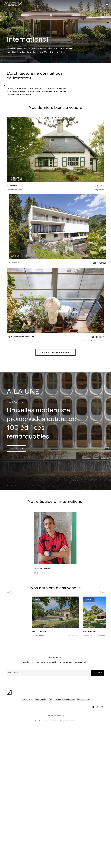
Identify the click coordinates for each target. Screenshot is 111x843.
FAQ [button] (50, 699)
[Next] (102, 592)
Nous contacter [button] (27, 699)
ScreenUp (60, 715)
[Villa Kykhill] (55, 149)
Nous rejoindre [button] (40, 699)
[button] (107, 4)
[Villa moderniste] (55, 612)
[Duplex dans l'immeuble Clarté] (55, 300)
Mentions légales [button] (83, 699)
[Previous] (9, 592)
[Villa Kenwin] (57, 226)
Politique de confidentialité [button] (64, 699)
